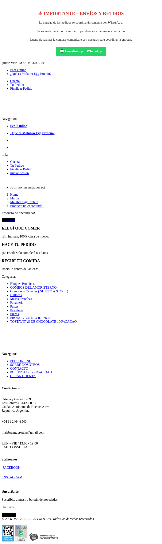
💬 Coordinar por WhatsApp (81, 51)
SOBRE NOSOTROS (25, 364)
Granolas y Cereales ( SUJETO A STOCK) (39, 291)
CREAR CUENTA (23, 376)
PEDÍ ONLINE (20, 361)
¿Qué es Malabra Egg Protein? (30, 74)
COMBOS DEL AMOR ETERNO (33, 287)
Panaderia (16, 302)
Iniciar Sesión (19, 173)
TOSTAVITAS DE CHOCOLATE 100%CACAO (43, 321)
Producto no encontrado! (26, 206)
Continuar (8, 220)
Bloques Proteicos (22, 283)
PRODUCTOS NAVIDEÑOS (30, 318)
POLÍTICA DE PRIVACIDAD (31, 372)
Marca (14, 198)
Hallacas (16, 295)
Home (14, 194)
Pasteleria (16, 310)
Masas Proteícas (21, 299)
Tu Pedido (17, 84)
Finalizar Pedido (21, 88)
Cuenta (15, 81)
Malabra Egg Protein (24, 202)
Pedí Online (18, 70)
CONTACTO (19, 368)
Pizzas (14, 314)
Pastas (14, 306)
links (5, 154)
